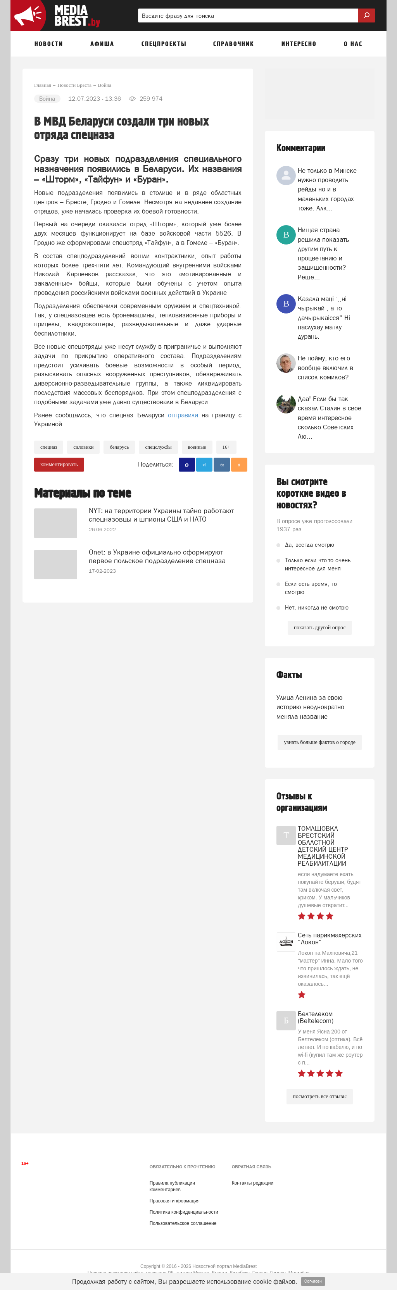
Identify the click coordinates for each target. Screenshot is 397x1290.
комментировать (59, 464)
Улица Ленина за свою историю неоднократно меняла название (310, 707)
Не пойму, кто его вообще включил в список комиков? (325, 367)
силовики (83, 447)
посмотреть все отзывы (320, 1096)
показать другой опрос (320, 627)
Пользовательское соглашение (183, 1223)
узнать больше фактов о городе (319, 742)
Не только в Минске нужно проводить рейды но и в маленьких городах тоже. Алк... (327, 189)
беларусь (119, 447)
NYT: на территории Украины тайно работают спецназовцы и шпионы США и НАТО (161, 514)
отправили (183, 415)
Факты (289, 675)
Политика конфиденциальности (184, 1212)
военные (197, 447)
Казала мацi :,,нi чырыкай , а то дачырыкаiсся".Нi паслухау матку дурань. (324, 317)
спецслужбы (158, 447)
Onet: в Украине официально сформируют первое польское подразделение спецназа (157, 556)
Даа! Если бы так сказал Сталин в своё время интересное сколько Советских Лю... (329, 417)
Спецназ (48, 447)
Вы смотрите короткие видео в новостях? (311, 493)
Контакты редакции (252, 1183)
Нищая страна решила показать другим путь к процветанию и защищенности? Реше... (323, 253)
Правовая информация (175, 1201)
